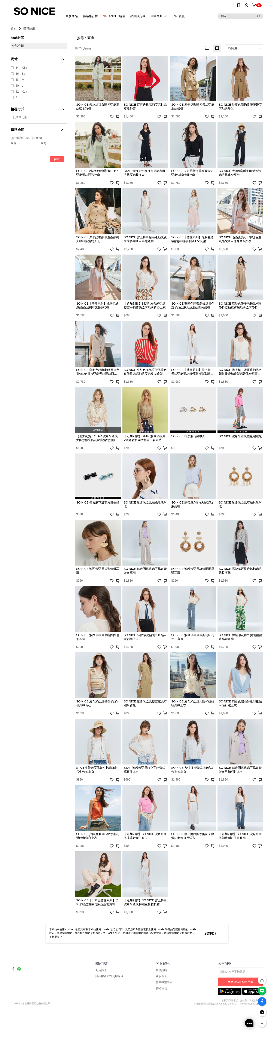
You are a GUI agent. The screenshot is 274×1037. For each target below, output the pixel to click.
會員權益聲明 (164, 1010)
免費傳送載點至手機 (240, 1010)
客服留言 (161, 1004)
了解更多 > (55, 936)
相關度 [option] (232, 48)
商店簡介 (101, 998)
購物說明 (161, 998)
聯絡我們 (161, 1016)
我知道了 (211, 933)
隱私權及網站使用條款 (109, 1004)
